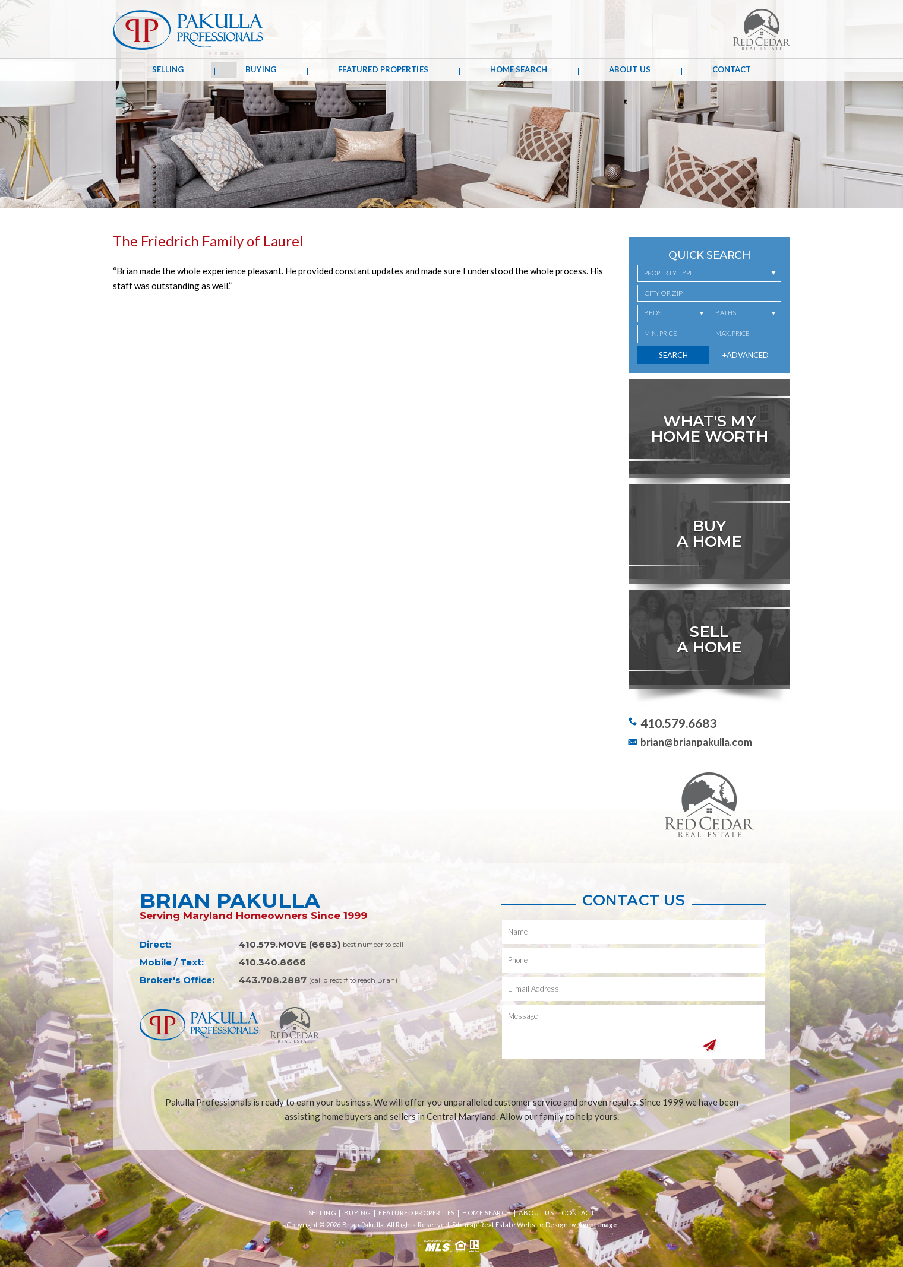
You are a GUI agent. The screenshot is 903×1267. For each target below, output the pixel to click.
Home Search (518, 69)
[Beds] (673, 313)
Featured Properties (383, 69)
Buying (260, 69)
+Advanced (745, 355)
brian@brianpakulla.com (696, 742)
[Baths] (745, 313)
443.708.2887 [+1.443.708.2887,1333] (273, 980)
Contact (732, 69)
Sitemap (464, 1224)
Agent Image (597, 1224)
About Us (630, 69)
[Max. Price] (745, 334)
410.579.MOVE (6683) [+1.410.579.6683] (289, 944)
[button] (709, 293)
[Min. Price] (673, 334)
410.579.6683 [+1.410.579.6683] (678, 722)
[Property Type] (709, 274)
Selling (168, 69)
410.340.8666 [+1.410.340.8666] (272, 962)
